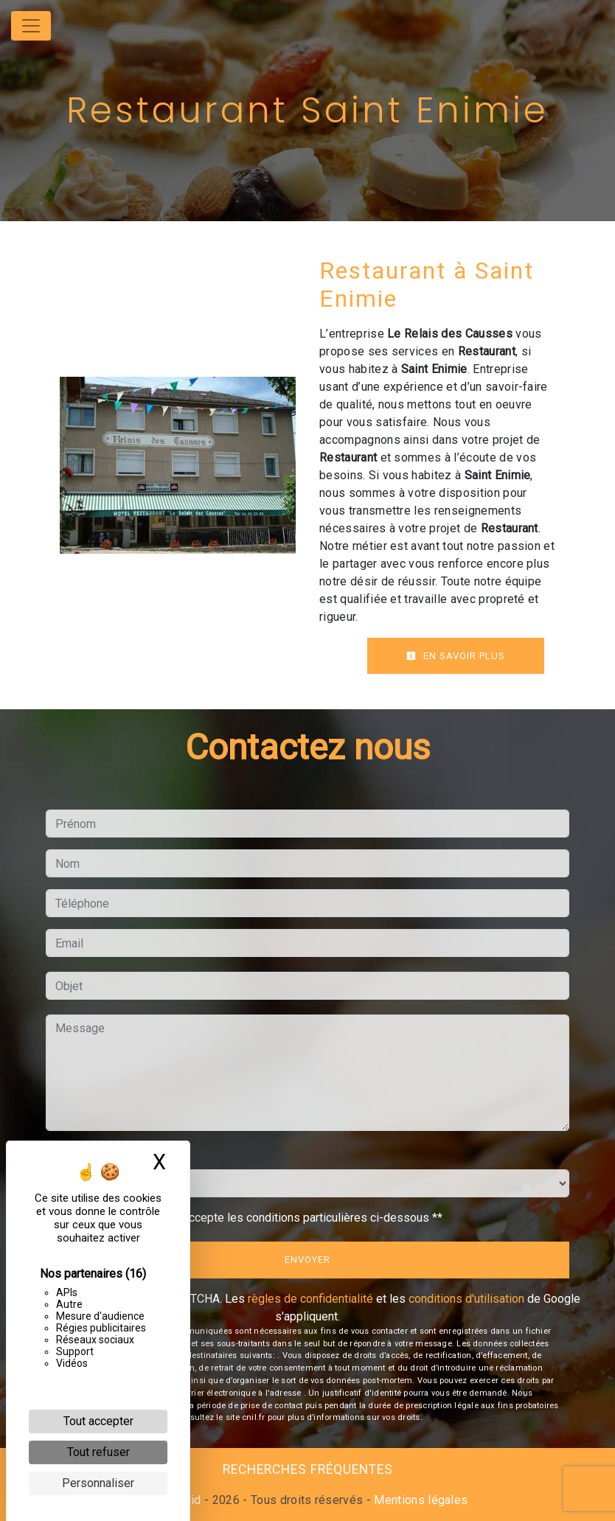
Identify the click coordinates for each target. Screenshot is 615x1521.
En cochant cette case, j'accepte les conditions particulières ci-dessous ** (251, 1218)
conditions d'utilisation (466, 1299)
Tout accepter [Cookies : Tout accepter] (98, 1421)
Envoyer (307, 1259)
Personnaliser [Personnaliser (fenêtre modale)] (98, 1483)
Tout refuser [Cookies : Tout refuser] (98, 1452)
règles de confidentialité (310, 1299)
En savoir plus (455, 655)
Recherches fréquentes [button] (308, 1469)
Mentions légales (419, 1500)
